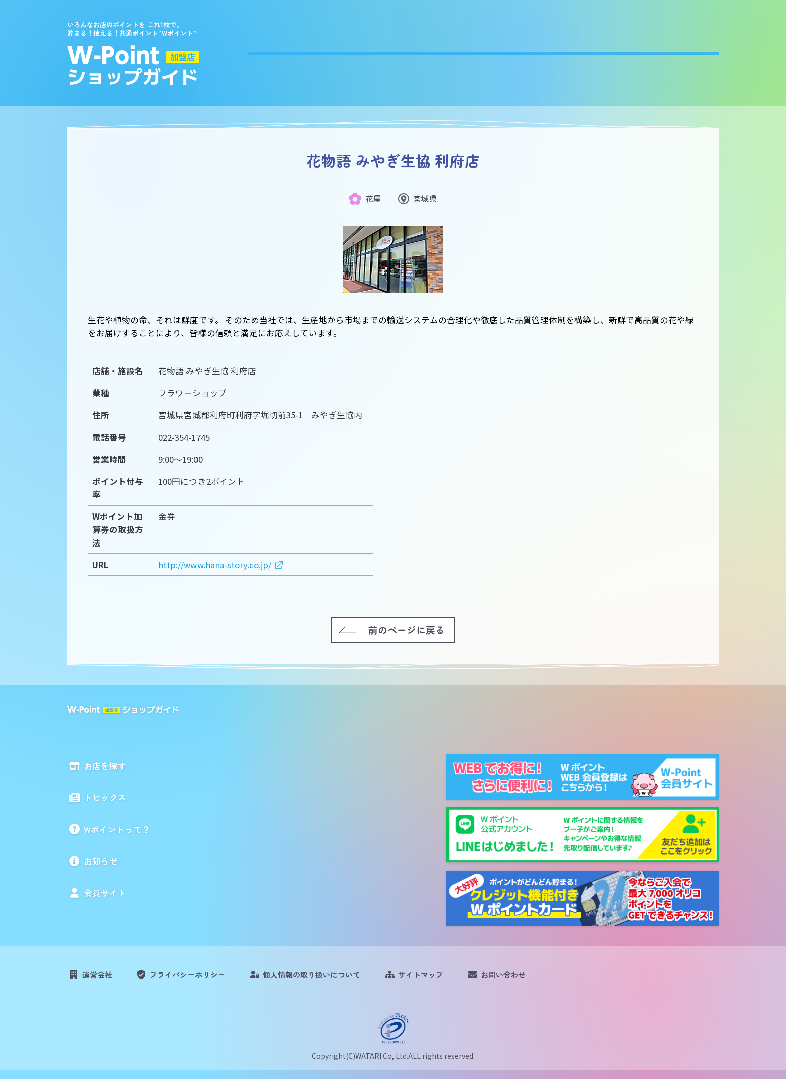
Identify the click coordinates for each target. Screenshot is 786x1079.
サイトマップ (457, 978)
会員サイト (692, 51)
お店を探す (366, 51)
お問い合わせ (547, 978)
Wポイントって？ (534, 51)
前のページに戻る (406, 629)
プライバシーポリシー (199, 978)
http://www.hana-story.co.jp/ (214, 564)
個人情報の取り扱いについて (337, 978)
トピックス (444, 51)
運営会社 (101, 978)
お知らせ (620, 51)
